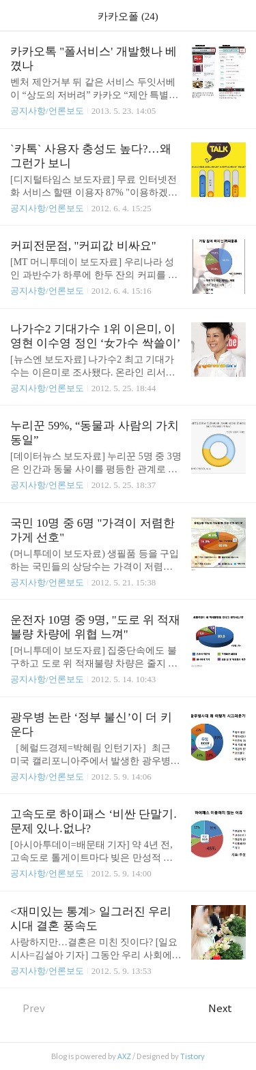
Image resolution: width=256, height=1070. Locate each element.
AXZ (124, 1056)
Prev (27, 1008)
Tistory (192, 1056)
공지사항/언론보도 (47, 111)
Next (227, 1008)
